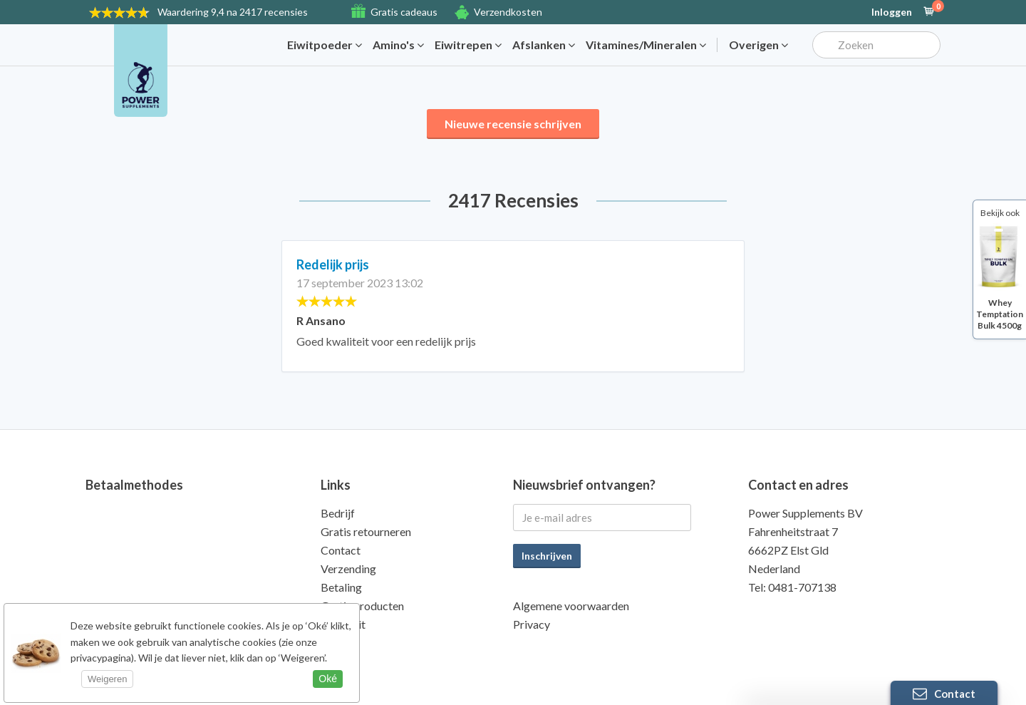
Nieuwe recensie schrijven (513, 123)
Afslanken (543, 45)
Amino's (398, 45)
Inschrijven (547, 556)
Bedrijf (338, 513)
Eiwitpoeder (324, 45)
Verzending (348, 568)
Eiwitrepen (468, 45)
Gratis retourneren (366, 531)
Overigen (758, 45)
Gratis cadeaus (403, 12)
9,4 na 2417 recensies (232, 12)
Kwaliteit (343, 624)
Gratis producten (362, 605)
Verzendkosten (508, 12)
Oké (327, 678)
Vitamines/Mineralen (646, 45)
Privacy (531, 624)
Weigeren (107, 679)
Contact (341, 550)
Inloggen (891, 12)
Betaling (341, 587)
